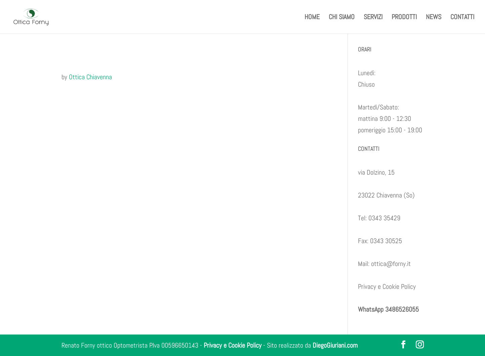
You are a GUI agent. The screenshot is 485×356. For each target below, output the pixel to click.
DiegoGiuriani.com (335, 345)
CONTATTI (462, 17)
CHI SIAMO (342, 17)
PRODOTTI (404, 17)
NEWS (433, 17)
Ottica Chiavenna (90, 77)
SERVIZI (373, 17)
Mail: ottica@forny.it (384, 263)
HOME (312, 17)
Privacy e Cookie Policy (387, 286)
